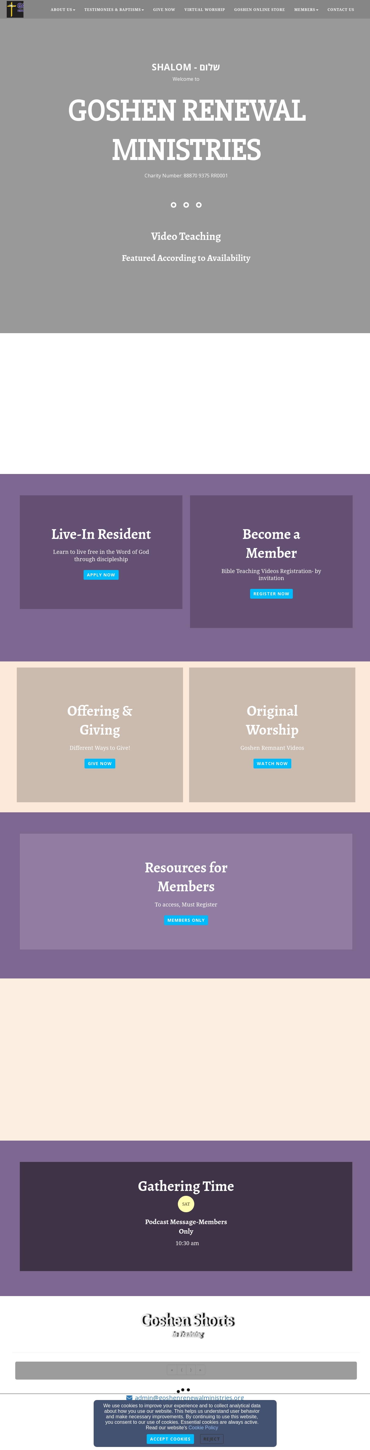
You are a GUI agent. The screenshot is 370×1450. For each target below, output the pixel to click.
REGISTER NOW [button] (271, 594)
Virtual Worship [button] (205, 9)
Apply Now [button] (101, 575)
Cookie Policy (203, 1427)
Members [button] (306, 9)
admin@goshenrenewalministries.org (189, 1398)
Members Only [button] (186, 920)
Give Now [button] (164, 9)
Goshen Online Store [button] (259, 9)
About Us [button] (63, 9)
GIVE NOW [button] (100, 763)
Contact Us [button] (341, 9)
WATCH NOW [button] (272, 763)
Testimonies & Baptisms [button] (114, 9)
